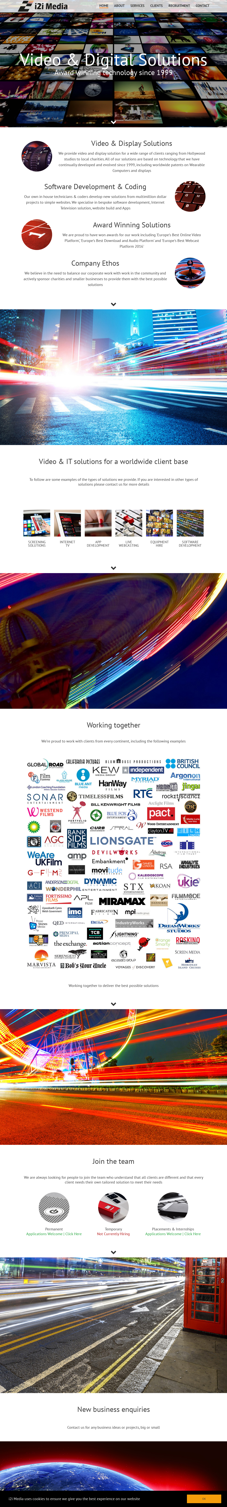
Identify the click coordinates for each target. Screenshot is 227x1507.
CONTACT (202, 6)
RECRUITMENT (179, 6)
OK (204, 1498)
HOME (103, 6)
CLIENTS (156, 6)
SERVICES (137, 6)
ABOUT (119, 6)
